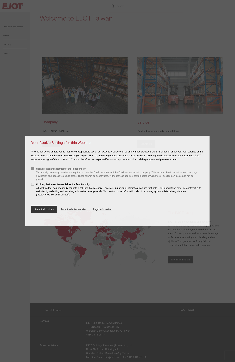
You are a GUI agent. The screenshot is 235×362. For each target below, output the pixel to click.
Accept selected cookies (73, 209)
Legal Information (102, 209)
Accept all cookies (44, 209)
